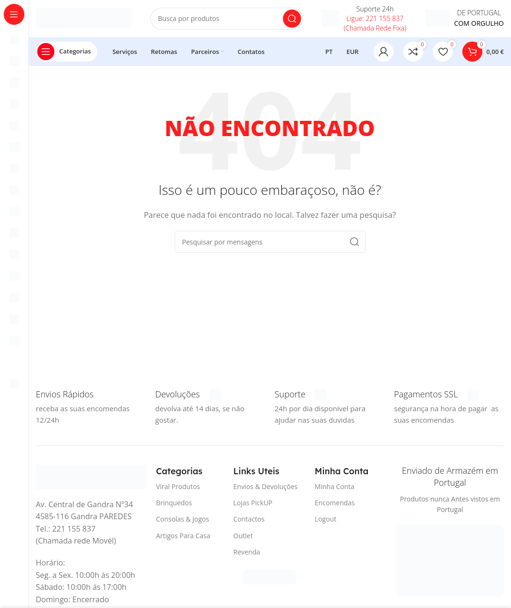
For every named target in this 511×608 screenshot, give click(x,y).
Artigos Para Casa (183, 536)
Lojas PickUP (252, 503)
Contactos (248, 520)
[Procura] (226, 19)
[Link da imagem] (91, 477)
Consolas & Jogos (182, 520)
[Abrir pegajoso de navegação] (66, 52)
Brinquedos (174, 503)
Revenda (246, 552)
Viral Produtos (178, 487)
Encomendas (335, 503)
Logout (325, 520)
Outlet (243, 536)
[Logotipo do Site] (83, 18)
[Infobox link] (364, 19)
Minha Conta (335, 487)
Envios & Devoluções (265, 487)
